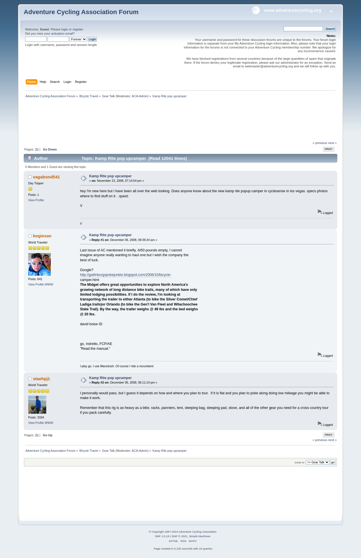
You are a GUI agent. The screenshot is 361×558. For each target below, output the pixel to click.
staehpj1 (41, 378)
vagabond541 (46, 176)
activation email (62, 33)
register (77, 29)
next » (332, 143)
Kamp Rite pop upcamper (110, 176)
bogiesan (42, 235)
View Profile (36, 200)
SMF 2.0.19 (162, 536)
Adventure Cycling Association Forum (81, 11)
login (64, 29)
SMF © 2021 (180, 536)
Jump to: (299, 462)
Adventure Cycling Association (197, 531)
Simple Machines (199, 536)
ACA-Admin (140, 96)
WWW (49, 284)
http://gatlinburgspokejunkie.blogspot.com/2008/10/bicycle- (125, 275)
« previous (319, 143)
